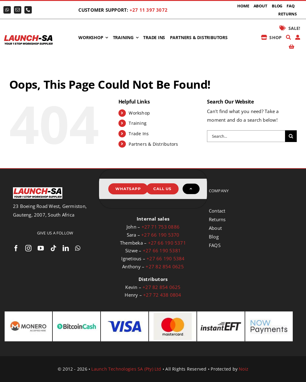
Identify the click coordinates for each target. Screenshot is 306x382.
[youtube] (41, 248)
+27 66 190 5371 (167, 243)
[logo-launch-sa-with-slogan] (28, 36)
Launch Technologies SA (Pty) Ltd (126, 369)
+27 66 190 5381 (162, 250)
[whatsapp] (7, 10)
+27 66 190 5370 (160, 235)
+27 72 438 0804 (162, 295)
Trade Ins (139, 133)
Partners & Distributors (153, 144)
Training (138, 123)
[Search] (288, 37)
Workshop (139, 113)
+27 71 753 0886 (161, 227)
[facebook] (16, 248)
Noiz (243, 369)
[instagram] (28, 248)
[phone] (28, 10)
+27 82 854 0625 (165, 266)
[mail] (17, 10)
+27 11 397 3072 (148, 10)
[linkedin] (66, 248)
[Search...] (246, 136)
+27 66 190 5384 (165, 258)
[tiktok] (53, 248)
